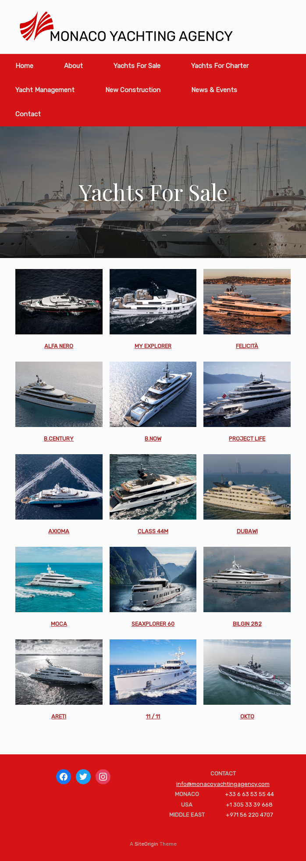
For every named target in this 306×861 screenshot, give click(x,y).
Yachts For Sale (137, 66)
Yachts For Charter (220, 66)
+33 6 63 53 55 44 (249, 794)
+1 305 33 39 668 (249, 804)
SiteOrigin (146, 844)
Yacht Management (45, 90)
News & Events (214, 90)
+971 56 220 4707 (249, 814)
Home (24, 66)
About (73, 66)
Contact (28, 114)
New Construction (132, 90)
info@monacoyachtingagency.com (223, 784)
